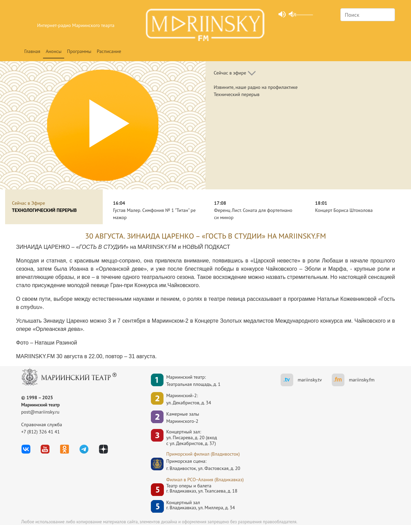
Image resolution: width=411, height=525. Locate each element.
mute (281, 14)
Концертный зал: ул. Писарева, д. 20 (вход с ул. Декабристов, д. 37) (191, 437)
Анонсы (53, 51)
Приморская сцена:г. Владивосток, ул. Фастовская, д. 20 (197, 464)
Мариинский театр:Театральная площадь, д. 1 (193, 380)
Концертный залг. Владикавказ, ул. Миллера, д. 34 (200, 505)
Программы (79, 51)
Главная (32, 51)
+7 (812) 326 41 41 (40, 432)
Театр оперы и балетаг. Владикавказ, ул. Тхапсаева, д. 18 (201, 488)
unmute (291, 14)
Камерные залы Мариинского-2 (182, 417)
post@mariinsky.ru (40, 412)
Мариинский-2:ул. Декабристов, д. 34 (188, 399)
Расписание (109, 51)
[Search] (367, 14)
